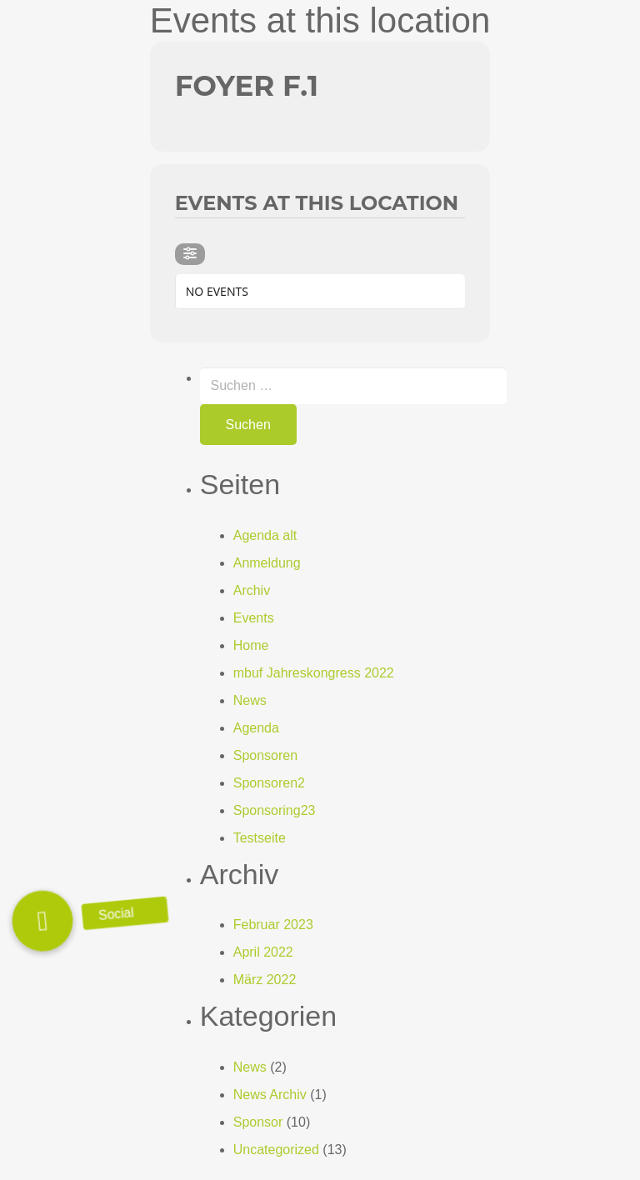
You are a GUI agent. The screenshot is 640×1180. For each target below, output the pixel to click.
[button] (42, 920)
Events (253, 618)
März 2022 (265, 979)
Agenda (256, 728)
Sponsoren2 (269, 783)
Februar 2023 (273, 925)
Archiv (251, 590)
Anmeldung (267, 563)
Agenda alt (265, 535)
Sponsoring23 (274, 810)
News (250, 700)
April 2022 (263, 952)
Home (251, 645)
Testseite (259, 838)
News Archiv (270, 1095)
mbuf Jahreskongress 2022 (313, 673)
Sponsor (258, 1122)
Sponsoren (265, 755)
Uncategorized (276, 1149)
